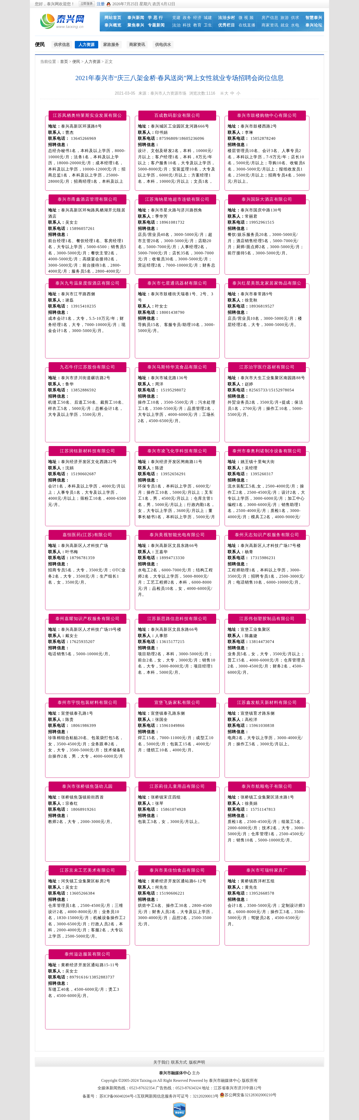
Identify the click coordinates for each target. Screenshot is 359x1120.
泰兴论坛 (313, 25)
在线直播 (247, 25)
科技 (187, 25)
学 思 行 (155, 17)
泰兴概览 (112, 25)
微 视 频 (246, 17)
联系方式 (179, 1062)
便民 (40, 44)
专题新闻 (156, 25)
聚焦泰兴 (135, 25)
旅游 (284, 17)
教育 (197, 25)
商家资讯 (270, 25)
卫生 (208, 25)
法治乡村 (226, 17)
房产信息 (270, 17)
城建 (208, 17)
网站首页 (112, 17)
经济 (197, 17)
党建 (176, 17)
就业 (284, 25)
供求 (295, 17)
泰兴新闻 (135, 17)
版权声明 (197, 1062)
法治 (176, 25)
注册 (101, 4)
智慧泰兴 (313, 17)
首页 (64, 61)
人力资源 (92, 61)
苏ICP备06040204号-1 (118, 1096)
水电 (295, 25)
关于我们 (161, 1062)
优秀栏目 (226, 25)
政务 (187, 17)
